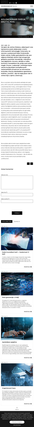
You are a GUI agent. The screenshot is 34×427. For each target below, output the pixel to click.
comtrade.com (4, 1)
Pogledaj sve (17, 221)
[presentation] (10, 207)
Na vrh (17, 408)
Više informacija (17, 425)
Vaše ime (4, 192)
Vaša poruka (4, 175)
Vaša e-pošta (5, 199)
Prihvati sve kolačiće (17, 422)
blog (9, 6)
